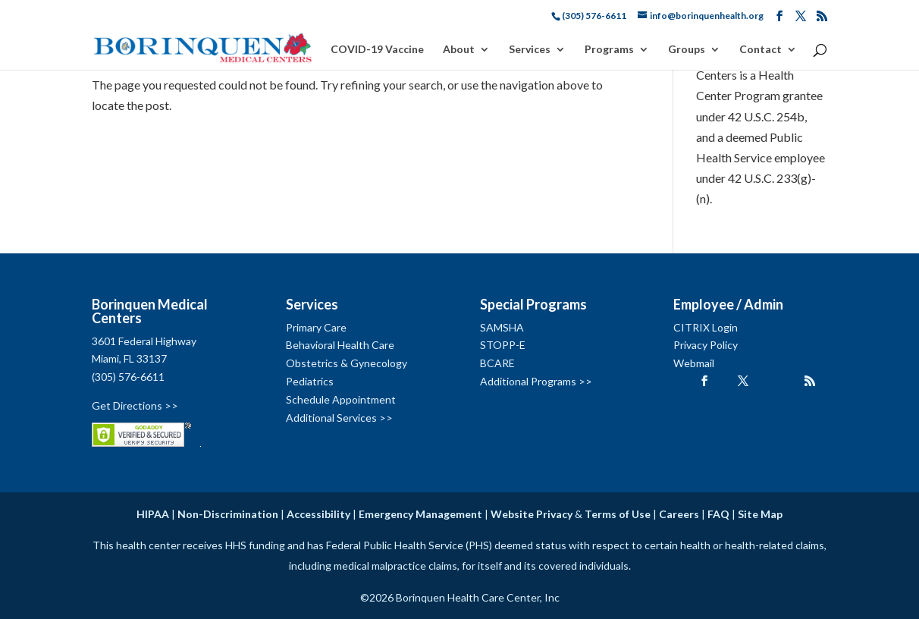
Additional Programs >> (536, 381)
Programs (609, 49)
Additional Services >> (339, 417)
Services (529, 49)
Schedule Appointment (341, 399)
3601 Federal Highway (144, 341)
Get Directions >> (135, 405)
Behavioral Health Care (340, 344)
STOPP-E (502, 344)
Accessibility (318, 513)
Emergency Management (420, 513)
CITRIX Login (705, 327)
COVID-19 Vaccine (377, 49)
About (459, 49)
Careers (679, 513)
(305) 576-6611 (128, 376)
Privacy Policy (705, 344)
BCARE (497, 363)
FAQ (718, 513)
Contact (760, 49)
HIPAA (152, 513)
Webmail (693, 363)
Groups (686, 49)
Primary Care (316, 327)
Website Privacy (531, 513)
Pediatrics (310, 381)
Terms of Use (618, 513)
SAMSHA (502, 327)
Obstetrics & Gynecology (346, 363)
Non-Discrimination (227, 513)
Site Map (760, 513)
